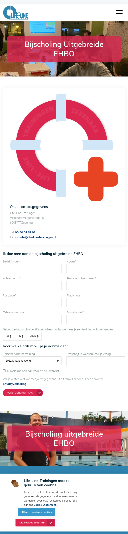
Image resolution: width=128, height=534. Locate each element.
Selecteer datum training (19, 354)
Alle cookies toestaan (32, 522)
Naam (71, 261)
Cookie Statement (45, 504)
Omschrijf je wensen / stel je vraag (88, 354)
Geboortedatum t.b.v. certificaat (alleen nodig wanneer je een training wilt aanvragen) (58, 329)
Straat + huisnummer (81, 278)
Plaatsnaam (75, 295)
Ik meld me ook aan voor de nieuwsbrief (31, 371)
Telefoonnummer (14, 312)
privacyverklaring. (15, 384)
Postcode (9, 295)
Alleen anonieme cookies (37, 512)
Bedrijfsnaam (11, 261)
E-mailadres (75, 312)
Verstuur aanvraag (20, 393)
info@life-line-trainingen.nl (37, 237)
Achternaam (12, 278)
